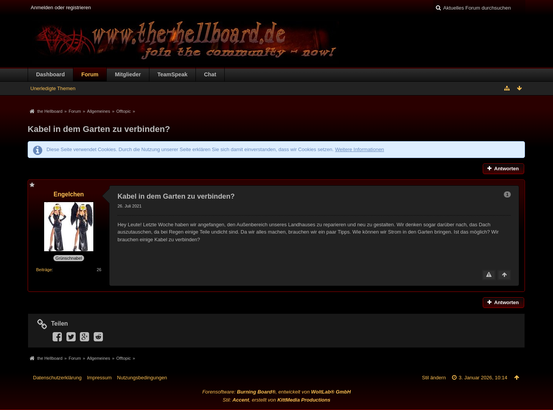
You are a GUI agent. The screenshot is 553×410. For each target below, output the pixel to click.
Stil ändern (434, 377)
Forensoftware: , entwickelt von (276, 392)
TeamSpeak (172, 74)
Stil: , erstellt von (276, 400)
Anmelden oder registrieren (61, 7)
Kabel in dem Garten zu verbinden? (99, 129)
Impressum (99, 377)
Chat (210, 74)
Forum (89, 74)
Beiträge (44, 269)
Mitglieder (128, 74)
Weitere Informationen (359, 149)
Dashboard (50, 74)
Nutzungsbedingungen (142, 377)
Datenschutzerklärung (57, 377)
